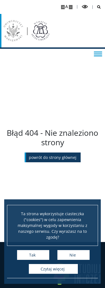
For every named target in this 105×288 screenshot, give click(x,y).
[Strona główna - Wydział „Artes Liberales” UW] (40, 30)
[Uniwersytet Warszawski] (13, 30)
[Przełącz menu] (98, 53)
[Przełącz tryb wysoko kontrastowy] (85, 7)
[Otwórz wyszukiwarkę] (97, 7)
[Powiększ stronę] (63, 7)
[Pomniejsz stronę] (71, 7)
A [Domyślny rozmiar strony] (66, 6)
